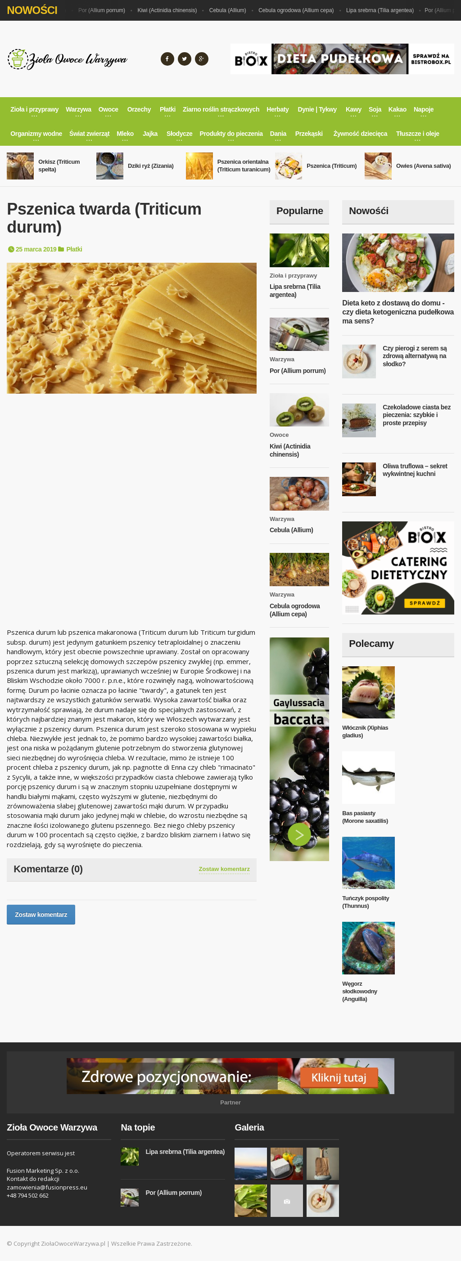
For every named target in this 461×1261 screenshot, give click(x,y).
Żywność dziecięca (360, 133)
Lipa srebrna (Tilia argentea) (382, 10)
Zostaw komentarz (224, 869)
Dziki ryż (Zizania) (150, 165)
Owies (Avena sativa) (423, 165)
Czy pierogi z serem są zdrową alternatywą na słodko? (415, 356)
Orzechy (139, 109)
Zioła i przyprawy (293, 275)
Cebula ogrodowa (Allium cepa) (297, 10)
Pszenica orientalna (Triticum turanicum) (244, 165)
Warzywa (282, 359)
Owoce (279, 434)
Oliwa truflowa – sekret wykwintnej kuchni (415, 470)
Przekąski (309, 133)
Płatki (74, 249)
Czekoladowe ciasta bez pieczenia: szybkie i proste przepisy (417, 415)
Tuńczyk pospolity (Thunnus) (365, 902)
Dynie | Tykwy (317, 109)
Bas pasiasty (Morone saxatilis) (365, 817)
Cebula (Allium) (229, 10)
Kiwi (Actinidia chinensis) (169, 10)
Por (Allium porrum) (103, 10)
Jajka (150, 133)
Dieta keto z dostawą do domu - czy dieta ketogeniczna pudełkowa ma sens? (398, 312)
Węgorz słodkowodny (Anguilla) (359, 991)
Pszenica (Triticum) (332, 165)
